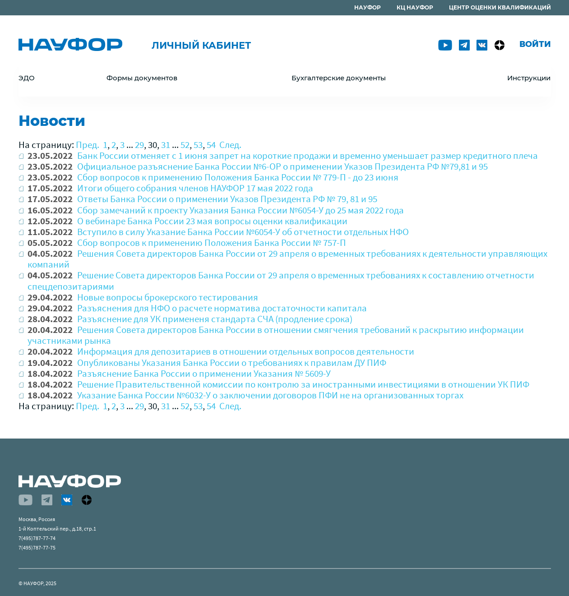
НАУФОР (367, 7)
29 (139, 145)
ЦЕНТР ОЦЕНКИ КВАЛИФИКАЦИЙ (500, 7)
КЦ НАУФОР (415, 7)
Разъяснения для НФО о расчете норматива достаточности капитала (222, 308)
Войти (535, 44)
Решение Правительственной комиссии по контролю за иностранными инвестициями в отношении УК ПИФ (303, 384)
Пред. (87, 145)
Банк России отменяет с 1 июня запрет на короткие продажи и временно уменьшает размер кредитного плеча (307, 155)
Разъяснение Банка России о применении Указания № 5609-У (204, 373)
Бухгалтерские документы (338, 78)
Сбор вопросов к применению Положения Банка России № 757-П (211, 242)
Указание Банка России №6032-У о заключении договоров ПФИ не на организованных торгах (270, 395)
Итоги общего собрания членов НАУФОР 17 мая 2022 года (195, 188)
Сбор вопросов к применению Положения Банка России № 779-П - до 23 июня (237, 177)
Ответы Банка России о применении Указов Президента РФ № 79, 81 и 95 (227, 199)
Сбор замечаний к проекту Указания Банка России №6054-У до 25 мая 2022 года (240, 210)
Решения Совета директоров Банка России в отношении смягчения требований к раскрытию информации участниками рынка (276, 335)
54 (211, 145)
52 (185, 145)
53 (198, 145)
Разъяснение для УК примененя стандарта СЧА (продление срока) (214, 319)
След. (230, 145)
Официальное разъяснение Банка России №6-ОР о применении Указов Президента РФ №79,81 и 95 (282, 166)
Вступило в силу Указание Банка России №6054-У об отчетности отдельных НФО (243, 232)
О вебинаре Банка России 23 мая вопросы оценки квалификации (212, 221)
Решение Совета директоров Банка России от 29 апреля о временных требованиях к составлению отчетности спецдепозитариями (281, 280)
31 (165, 145)
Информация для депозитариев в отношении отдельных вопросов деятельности (245, 351)
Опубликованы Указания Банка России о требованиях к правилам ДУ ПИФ (231, 362)
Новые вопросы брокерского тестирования (167, 297)
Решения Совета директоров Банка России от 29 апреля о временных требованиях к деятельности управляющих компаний (287, 258)
